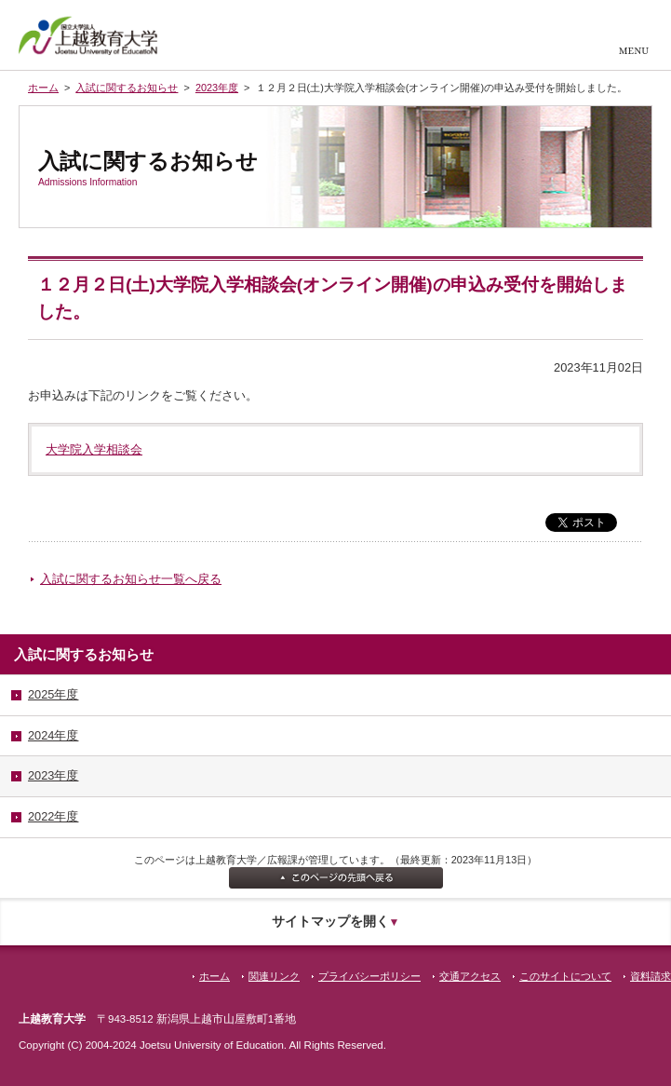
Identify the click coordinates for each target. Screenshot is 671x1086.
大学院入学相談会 (94, 449)
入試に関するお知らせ (126, 87)
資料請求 (650, 976)
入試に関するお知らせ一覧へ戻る (130, 579)
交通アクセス (470, 976)
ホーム (43, 87)
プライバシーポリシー (369, 976)
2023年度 (216, 87)
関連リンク (274, 976)
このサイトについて (565, 976)
